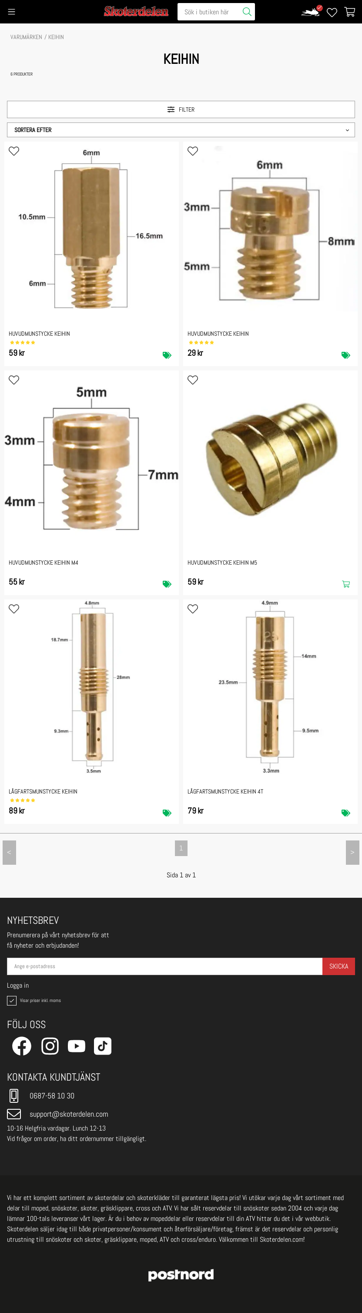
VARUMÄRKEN (26, 37)
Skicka (338, 966)
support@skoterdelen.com (57, 1114)
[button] (181, 129)
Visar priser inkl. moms (33, 1000)
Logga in (18, 985)
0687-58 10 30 (40, 1096)
